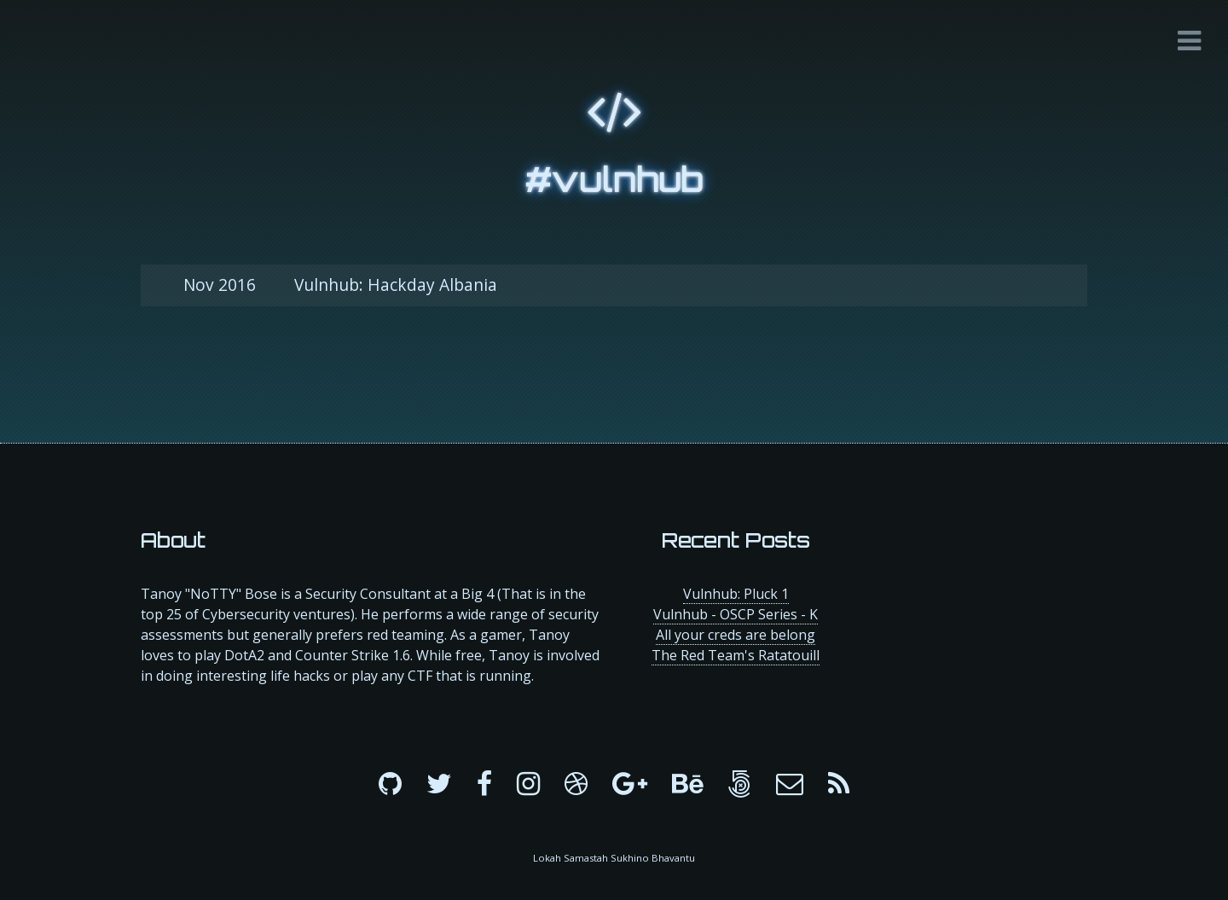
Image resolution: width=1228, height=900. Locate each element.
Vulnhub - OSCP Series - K (735, 614)
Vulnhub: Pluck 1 (736, 593)
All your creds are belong (735, 634)
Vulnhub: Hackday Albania (340, 284)
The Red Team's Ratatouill (736, 655)
